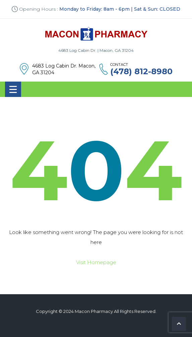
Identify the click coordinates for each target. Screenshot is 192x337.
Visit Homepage (96, 262)
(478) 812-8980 (141, 72)
